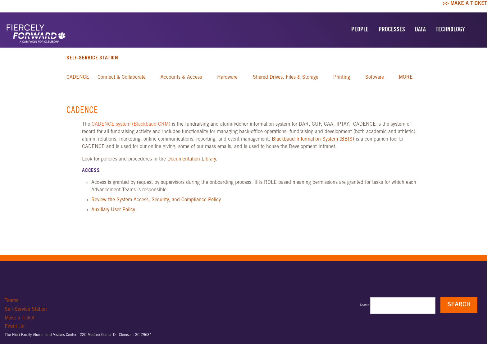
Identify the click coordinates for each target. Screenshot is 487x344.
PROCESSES (392, 30)
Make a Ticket (19, 318)
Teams (11, 300)
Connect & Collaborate (122, 77)
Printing (341, 77)
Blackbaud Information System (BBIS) (313, 139)
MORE (406, 77)
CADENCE (77, 77)
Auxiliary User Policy (113, 209)
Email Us (14, 326)
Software (374, 77)
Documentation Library (191, 159)
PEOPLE (360, 30)
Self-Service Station (92, 58)
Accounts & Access (181, 77)
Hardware (227, 77)
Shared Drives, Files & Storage (285, 77)
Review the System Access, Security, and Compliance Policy (156, 200)
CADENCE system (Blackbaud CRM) (131, 124)
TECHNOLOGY (450, 30)
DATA (420, 30)
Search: (365, 305)
